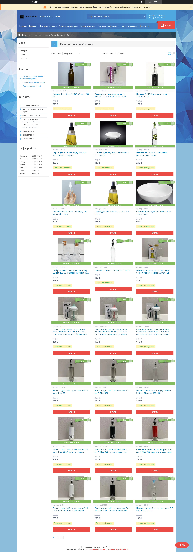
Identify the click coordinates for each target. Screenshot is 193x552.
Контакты (144, 26)
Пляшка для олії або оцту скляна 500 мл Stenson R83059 (153, 391)
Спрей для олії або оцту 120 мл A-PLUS (112, 212)
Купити (71, 115)
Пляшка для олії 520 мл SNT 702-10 (113, 270)
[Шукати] (143, 16)
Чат (182, 545)
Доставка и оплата (48, 26)
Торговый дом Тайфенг (108, 26)
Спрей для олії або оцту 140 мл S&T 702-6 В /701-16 (69, 154)
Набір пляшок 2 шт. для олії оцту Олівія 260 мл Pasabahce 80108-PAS (71, 271)
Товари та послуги (29, 35)
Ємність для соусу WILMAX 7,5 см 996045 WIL (153, 212)
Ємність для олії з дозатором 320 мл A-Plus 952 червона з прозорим (154, 450)
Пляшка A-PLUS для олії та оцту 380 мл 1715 (153, 95)
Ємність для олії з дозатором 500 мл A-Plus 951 (70, 391)
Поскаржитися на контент (95, 549)
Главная (23, 26)
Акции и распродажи (68, 26)
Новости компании (129, 26)
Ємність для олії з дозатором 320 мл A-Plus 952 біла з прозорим (70, 450)
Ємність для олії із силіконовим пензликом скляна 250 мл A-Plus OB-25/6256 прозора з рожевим (111, 331)
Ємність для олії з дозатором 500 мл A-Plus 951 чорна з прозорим (112, 509)
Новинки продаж (87, 26)
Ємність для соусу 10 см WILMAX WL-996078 (112, 154)
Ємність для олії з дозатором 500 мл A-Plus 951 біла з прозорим (70, 509)
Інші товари (44, 35)
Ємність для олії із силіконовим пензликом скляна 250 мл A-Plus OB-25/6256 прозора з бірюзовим (70, 331)
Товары (32, 26)
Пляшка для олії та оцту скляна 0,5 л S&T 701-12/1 (154, 509)
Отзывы (23, 58)
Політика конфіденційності (117, 549)
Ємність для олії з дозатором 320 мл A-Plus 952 (112, 391)
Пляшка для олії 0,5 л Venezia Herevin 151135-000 (151, 154)
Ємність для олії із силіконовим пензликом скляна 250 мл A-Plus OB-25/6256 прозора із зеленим (152, 331)
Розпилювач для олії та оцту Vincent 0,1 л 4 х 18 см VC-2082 (110, 95)
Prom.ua (109, 547)
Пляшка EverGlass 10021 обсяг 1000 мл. (71, 95)
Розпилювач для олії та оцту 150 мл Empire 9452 (70, 212)
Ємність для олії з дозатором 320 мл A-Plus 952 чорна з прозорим (112, 450)
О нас (22, 55)
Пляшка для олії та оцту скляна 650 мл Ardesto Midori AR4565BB (153, 271)
